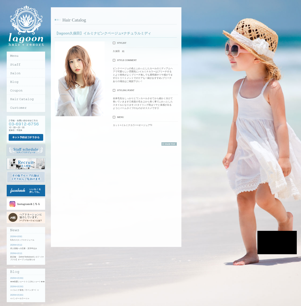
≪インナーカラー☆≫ (19, 298)
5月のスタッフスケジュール (22, 240)
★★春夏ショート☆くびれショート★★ (27, 281)
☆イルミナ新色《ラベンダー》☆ (24, 290)
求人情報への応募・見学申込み (23, 248)
